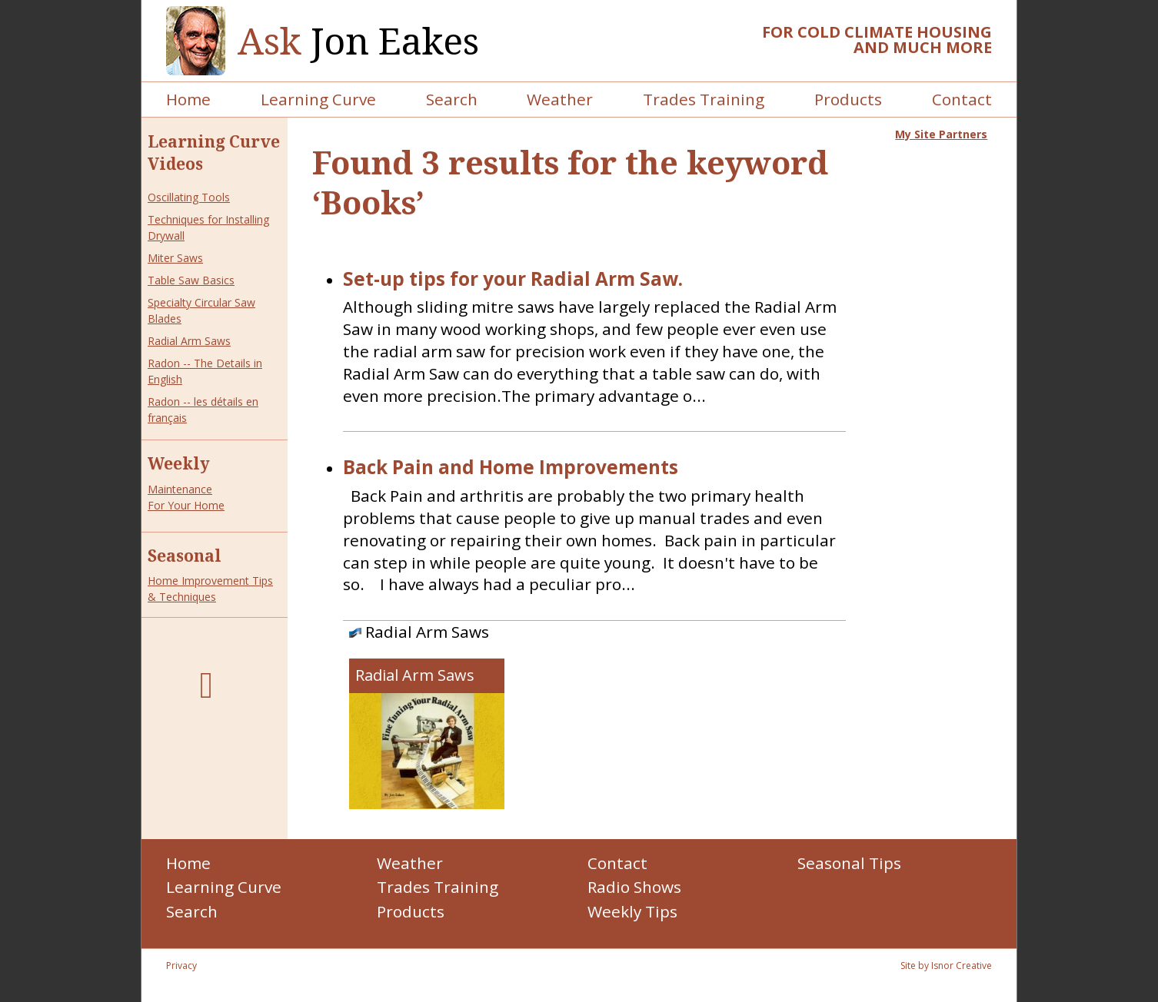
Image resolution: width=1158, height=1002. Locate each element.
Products (848, 99)
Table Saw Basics (191, 280)
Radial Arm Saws (189, 340)
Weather (560, 99)
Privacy (181, 965)
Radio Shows (634, 886)
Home (188, 99)
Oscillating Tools (189, 197)
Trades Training (703, 99)
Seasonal (184, 555)
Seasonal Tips (849, 863)
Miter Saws (175, 257)
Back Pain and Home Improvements (510, 467)
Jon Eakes (358, 41)
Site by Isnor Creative (946, 965)
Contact (962, 99)
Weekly (179, 463)
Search (452, 99)
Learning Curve (318, 99)
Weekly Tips (632, 911)
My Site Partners (941, 134)
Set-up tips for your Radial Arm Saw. (513, 279)
